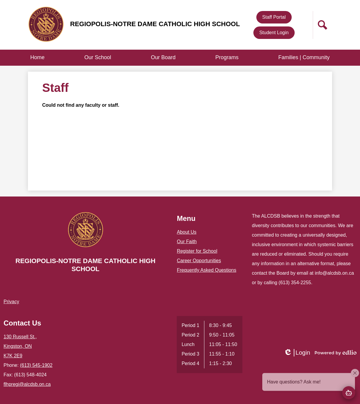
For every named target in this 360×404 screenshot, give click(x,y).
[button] (97, 58)
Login (297, 352)
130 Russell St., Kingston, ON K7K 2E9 (20, 346)
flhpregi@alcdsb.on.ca (27, 384)
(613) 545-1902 (36, 365)
